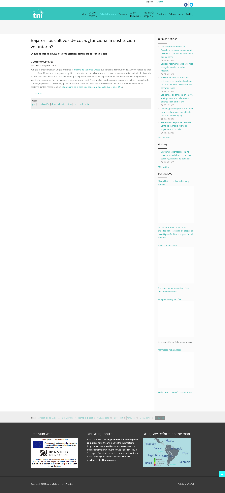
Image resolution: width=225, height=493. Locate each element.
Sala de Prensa (108, 14)
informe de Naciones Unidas (87, 69)
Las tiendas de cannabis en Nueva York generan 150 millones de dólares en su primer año (177, 98)
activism (132, 420)
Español (149, 1)
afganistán (146, 420)
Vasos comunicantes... (176, 264)
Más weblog (163, 167)
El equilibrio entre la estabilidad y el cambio (176, 201)
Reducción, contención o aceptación (175, 392)
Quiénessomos (93, 15)
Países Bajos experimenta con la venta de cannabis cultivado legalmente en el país (176, 126)
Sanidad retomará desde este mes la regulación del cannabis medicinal (177, 67)
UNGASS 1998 (69, 420)
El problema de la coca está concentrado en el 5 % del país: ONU (92, 87)
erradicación (43, 104)
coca (76, 104)
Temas (123, 14)
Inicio (84, 14)
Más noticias (164, 137)
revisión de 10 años (48, 420)
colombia (84, 104)
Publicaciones (176, 14)
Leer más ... (39, 93)
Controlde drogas (135, 15)
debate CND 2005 (86, 420)
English (160, 1)
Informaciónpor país (149, 15)
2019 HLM (119, 420)
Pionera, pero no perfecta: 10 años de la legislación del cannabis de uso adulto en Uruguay (177, 112)
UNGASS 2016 (105, 420)
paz (34, 104)
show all (159, 420)
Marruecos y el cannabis (176, 368)
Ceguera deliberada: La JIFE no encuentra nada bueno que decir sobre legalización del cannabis (176, 155)
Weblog (189, 14)
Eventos (161, 14)
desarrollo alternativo (62, 104)
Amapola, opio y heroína (176, 321)
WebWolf (190, 484)
